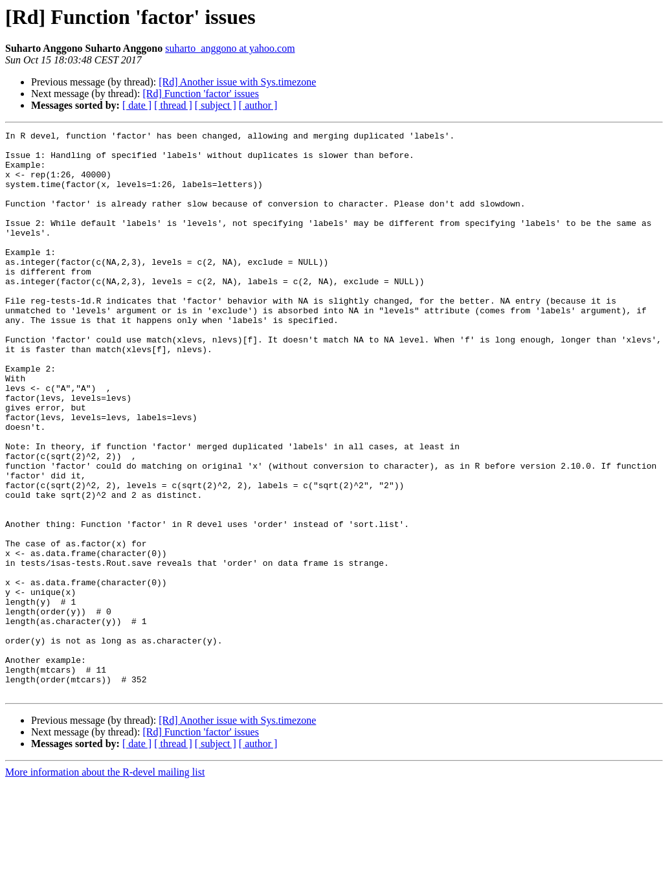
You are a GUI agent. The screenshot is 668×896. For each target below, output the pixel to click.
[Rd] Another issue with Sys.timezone (237, 81)
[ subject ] (215, 105)
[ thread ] (173, 105)
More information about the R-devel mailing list (105, 884)
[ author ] (258, 105)
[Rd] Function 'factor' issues (200, 93)
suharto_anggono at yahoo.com (230, 48)
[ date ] (136, 105)
